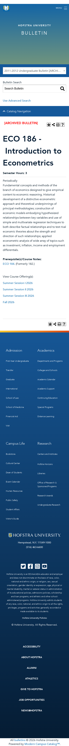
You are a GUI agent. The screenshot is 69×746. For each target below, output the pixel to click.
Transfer (9, 370)
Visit (8, 425)
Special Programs (45, 407)
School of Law (12, 398)
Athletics (31, 678)
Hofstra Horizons (45, 464)
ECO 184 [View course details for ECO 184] (8, 264)
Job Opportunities (32, 700)
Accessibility (32, 646)
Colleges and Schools (47, 370)
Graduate (10, 379)
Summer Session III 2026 (18, 296)
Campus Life (15, 443)
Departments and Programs (50, 361)
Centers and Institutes (47, 454)
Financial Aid (12, 416)
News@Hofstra (31, 710)
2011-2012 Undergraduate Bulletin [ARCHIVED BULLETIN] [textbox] (35, 71)
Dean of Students (14, 472)
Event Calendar (13, 481)
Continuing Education (47, 398)
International (12, 388)
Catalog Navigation (19, 111)
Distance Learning (45, 416)
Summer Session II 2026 (18, 289)
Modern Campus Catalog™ (42, 744)
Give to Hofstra (32, 689)
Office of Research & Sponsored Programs (47, 484)
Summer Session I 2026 (18, 283)
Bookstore (10, 454)
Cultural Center (13, 463)
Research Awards (45, 495)
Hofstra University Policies (34, 618)
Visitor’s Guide (12, 518)
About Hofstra (31, 657)
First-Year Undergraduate (17, 361)
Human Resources (14, 491)
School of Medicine (15, 407)
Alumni (32, 668)
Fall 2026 (8, 302)
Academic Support (45, 388)
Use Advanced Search (17, 101)
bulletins (19, 740)
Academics (45, 350)
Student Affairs (13, 509)
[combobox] (34, 70)
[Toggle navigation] (61, 8)
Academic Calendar (46, 379)
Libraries (41, 473)
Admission (14, 350)
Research (44, 443)
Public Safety (12, 500)
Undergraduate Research (48, 504)
